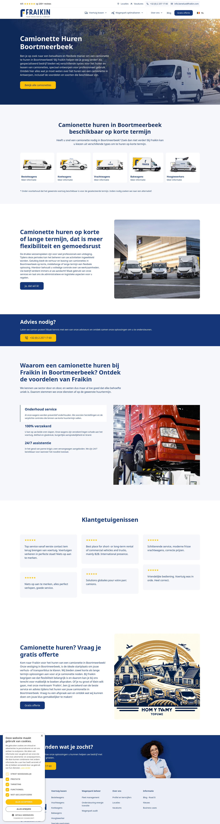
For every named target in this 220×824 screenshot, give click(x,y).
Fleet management (90, 797)
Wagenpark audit (90, 810)
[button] (95, 13)
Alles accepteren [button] (23, 802)
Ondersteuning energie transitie (92, 804)
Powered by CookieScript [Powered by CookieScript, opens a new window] (24, 818)
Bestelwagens (57, 797)
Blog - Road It (149, 797)
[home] (50, 13)
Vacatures (117, 807)
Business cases (150, 807)
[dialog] (24, 777)
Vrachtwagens (57, 802)
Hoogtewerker (57, 818)
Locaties (116, 802)
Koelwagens (56, 807)
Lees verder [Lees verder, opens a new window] (26, 768)
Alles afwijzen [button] (24, 809)
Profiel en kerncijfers (122, 797)
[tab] (63, 413)
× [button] (42, 736)
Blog (169, 13)
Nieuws (146, 802)
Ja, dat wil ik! (32, 286)
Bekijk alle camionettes (38, 85)
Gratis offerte (183, 13)
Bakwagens (56, 813)
